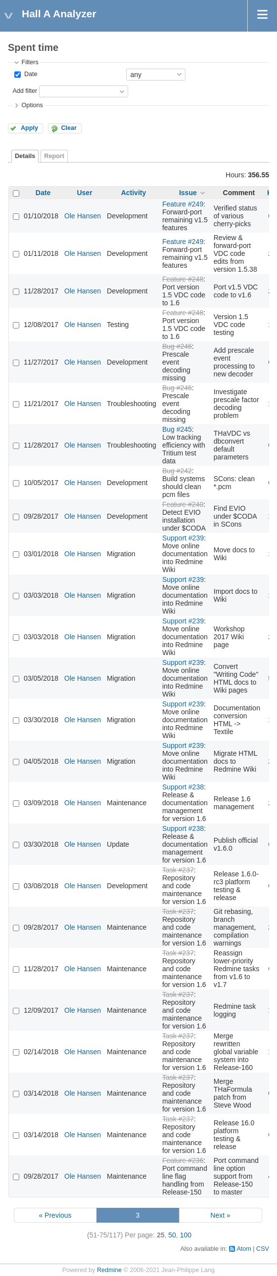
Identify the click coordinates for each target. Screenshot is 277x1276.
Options (32, 105)
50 (172, 1235)
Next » (220, 1215)
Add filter (24, 90)
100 (185, 1235)
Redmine (109, 1270)
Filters (29, 62)
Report (54, 156)
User (84, 193)
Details (25, 156)
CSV (262, 1248)
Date (29, 74)
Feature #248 (182, 279)
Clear (69, 127)
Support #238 (183, 787)
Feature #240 (182, 504)
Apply (29, 127)
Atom (243, 1248)
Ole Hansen (82, 216)
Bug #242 (177, 471)
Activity (133, 193)
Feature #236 (182, 1160)
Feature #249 (182, 204)
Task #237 (178, 870)
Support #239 (183, 538)
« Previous (55, 1215)
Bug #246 (177, 346)
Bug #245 (177, 429)
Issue (188, 193)
